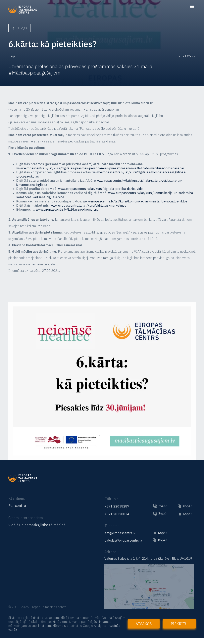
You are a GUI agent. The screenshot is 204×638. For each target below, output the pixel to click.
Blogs (20, 28)
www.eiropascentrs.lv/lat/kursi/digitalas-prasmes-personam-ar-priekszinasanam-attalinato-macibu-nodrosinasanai (100, 168)
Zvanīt (163, 506)
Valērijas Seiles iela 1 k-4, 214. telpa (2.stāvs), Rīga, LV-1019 (148, 558)
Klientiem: (16, 498)
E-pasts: (112, 525)
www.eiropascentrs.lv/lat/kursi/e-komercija (67, 209)
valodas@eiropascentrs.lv (123, 540)
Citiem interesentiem (25, 517)
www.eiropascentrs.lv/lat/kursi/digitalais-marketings (88, 205)
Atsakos (144, 623)
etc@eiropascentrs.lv (120, 533)
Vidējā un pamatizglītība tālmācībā (37, 525)
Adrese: (111, 552)
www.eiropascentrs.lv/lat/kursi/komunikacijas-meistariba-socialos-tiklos (135, 201)
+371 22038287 (117, 506)
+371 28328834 (117, 514)
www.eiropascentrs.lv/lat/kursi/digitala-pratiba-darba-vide (100, 189)
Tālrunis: (112, 499)
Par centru (17, 505)
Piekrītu (179, 623)
